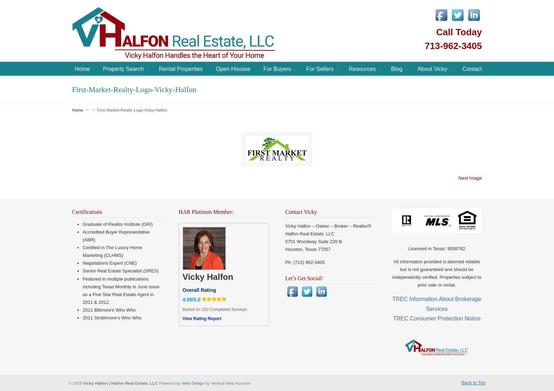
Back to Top (473, 382)
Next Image (470, 178)
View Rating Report (202, 318)
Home (77, 110)
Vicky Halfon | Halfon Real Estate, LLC (213, 32)
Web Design (194, 383)
